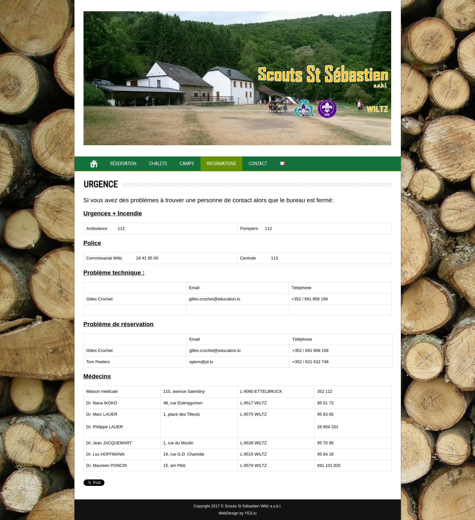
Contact (258, 163)
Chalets (158, 163)
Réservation (123, 163)
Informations (221, 163)
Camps (187, 163)
